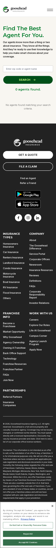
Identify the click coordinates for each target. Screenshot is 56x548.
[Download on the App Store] (28, 204)
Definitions (35, 280)
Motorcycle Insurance (9, 275)
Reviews (34, 275)
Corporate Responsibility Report (37, 294)
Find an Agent (28, 178)
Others (7, 298)
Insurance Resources (41, 270)
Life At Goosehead (39, 330)
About (32, 240)
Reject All (28, 534)
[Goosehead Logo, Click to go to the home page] (15, 9)
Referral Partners (12, 396)
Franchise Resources (14, 363)
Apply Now (35, 349)
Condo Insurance (12, 268)
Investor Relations (39, 302)
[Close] (52, 506)
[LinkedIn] (37, 217)
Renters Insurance (13, 257)
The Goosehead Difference (38, 247)
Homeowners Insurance (10, 245)
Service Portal (37, 253)
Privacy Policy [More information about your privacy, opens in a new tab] (28, 519)
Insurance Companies (9, 404)
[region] (28, 525)
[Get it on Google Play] (28, 194)
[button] (50, 9)
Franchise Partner (13, 369)
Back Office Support (14, 353)
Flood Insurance (12, 292)
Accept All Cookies (28, 542)
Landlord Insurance (13, 262)
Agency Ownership (14, 342)
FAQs (32, 286)
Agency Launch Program (38, 343)
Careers (33, 319)
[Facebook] (18, 217)
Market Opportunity (14, 331)
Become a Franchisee (9, 325)
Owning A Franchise (14, 347)
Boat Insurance (11, 282)
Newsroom (35, 264)
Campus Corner (38, 335)
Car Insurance (11, 252)
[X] (28, 217)
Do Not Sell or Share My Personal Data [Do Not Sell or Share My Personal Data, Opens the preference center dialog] (28, 525)
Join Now (8, 380)
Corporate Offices (39, 259)
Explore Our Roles (39, 325)
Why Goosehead (12, 337)
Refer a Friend (28, 183)
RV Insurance (10, 287)
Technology (9, 358)
